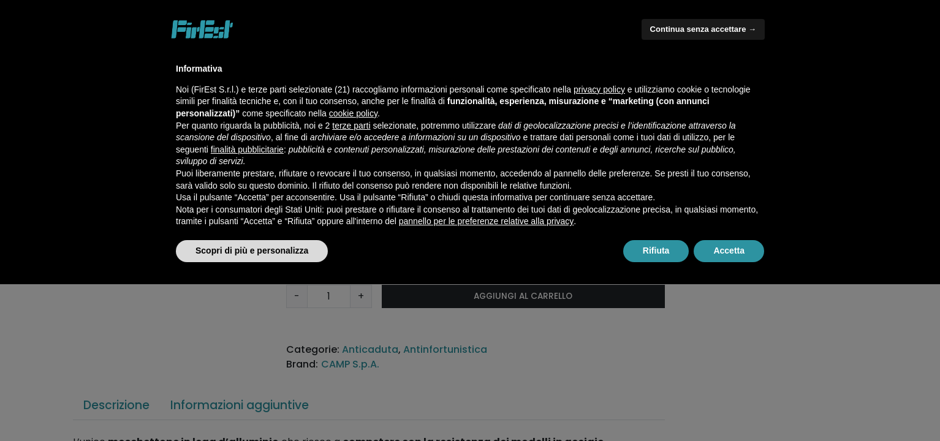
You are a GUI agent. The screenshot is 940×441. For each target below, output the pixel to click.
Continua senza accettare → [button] (703, 29)
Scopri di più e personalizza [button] (251, 250)
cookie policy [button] (353, 113)
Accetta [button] (729, 250)
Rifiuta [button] (656, 250)
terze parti (351, 125)
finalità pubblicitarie (247, 149)
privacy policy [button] (599, 89)
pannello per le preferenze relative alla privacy (486, 221)
